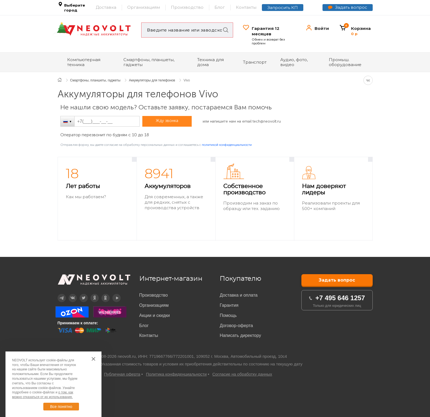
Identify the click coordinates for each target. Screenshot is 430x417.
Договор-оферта (236, 325)
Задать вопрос (351, 7)
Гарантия (229, 305)
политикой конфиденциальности (227, 145)
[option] (97, 199)
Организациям (143, 7)
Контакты (246, 7)
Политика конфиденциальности (176, 374)
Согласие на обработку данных (242, 374)
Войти (322, 28)
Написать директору (240, 335)
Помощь (228, 315)
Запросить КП (282, 7)
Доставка (106, 7)
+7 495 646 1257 (340, 298)
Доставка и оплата (239, 295)
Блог (219, 7)
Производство (187, 7)
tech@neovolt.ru (267, 121)
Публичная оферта (122, 374)
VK (368, 80)
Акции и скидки (154, 315)
